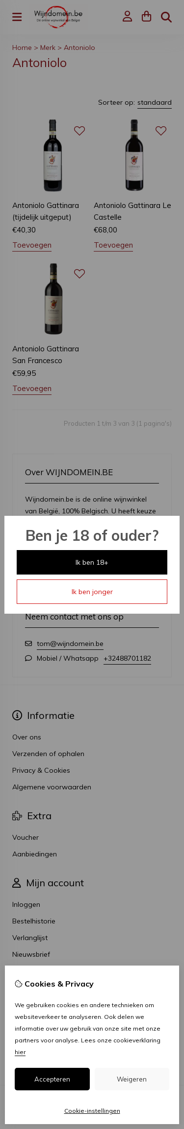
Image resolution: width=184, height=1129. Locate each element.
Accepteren (52, 1079)
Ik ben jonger (92, 591)
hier (20, 1052)
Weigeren (132, 1079)
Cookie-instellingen (92, 1110)
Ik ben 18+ (92, 562)
